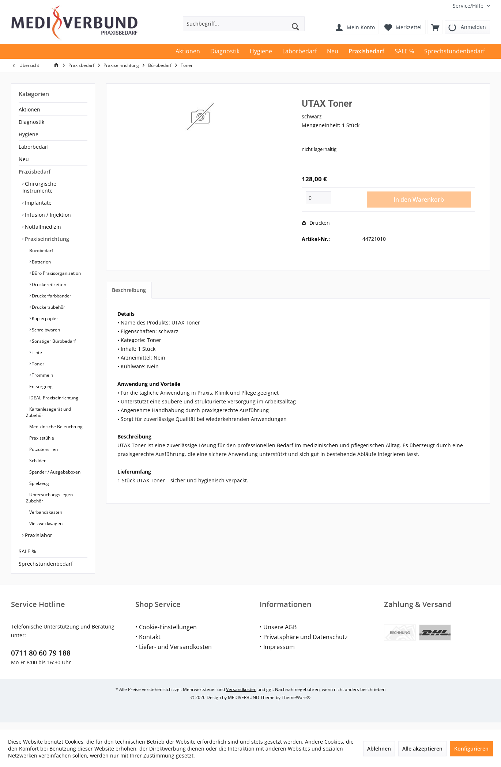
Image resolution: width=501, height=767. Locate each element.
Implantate (37, 202)
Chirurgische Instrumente (39, 187)
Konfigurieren (471, 748)
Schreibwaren (45, 330)
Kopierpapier (44, 318)
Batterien (41, 262)
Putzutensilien (43, 449)
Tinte (36, 352)
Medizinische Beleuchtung (55, 427)
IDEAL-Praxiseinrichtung (53, 398)
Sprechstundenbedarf (46, 563)
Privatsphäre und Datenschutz (305, 644)
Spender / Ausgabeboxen (54, 472)
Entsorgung (40, 386)
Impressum (279, 654)
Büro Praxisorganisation (56, 273)
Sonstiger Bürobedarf (53, 341)
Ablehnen (379, 748)
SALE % (27, 551)
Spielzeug (38, 483)
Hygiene (28, 134)
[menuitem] (468, 5)
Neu (24, 159)
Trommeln (42, 375)
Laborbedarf (34, 146)
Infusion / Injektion (47, 214)
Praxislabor (37, 535)
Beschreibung (129, 289)
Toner (37, 364)
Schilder (37, 460)
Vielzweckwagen (45, 523)
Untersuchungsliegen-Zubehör (50, 497)
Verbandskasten (45, 512)
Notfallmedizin (42, 226)
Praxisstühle (41, 438)
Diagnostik (31, 121)
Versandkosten (241, 697)
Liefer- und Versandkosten (175, 654)
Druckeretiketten (48, 284)
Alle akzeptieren (422, 748)
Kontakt (150, 644)
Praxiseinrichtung (46, 238)
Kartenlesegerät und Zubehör (48, 412)
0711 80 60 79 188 (41, 660)
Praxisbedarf (34, 171)
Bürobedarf (40, 250)
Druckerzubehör (48, 307)
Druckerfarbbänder (51, 296)
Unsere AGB (280, 634)
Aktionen (29, 109)
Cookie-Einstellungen (168, 634)
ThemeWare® (296, 705)
